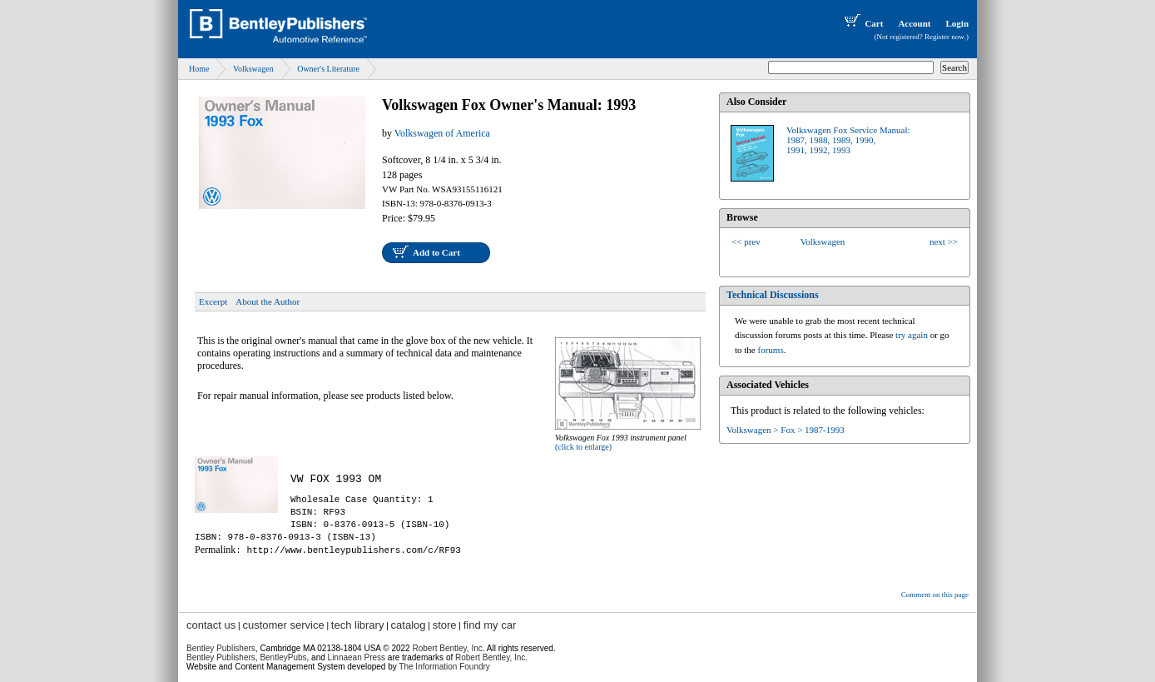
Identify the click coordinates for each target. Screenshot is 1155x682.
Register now (944, 36)
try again (911, 335)
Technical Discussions (772, 295)
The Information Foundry (444, 666)
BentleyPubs (283, 657)
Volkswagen (253, 68)
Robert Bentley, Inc (447, 648)
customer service (283, 625)
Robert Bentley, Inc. (491, 657)
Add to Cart (436, 252)
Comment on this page (935, 594)
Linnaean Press (357, 657)
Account (914, 23)
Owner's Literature (328, 68)
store (445, 625)
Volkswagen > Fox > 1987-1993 (785, 430)
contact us (210, 625)
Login (957, 23)
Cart (862, 23)
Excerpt (213, 301)
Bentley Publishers (220, 648)
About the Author (267, 301)
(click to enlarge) (583, 446)
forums (771, 350)
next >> (943, 241)
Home (199, 68)
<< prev (746, 241)
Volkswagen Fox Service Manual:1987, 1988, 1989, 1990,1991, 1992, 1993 (848, 140)
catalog (408, 625)
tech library (357, 625)
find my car (490, 625)
